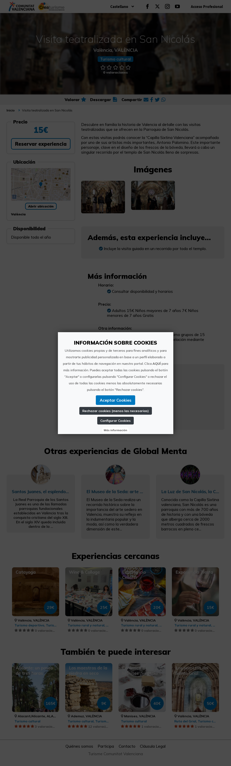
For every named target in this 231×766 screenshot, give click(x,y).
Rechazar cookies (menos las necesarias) (115, 411)
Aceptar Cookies (115, 400)
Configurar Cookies (115, 421)
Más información (115, 430)
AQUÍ (157, 364)
